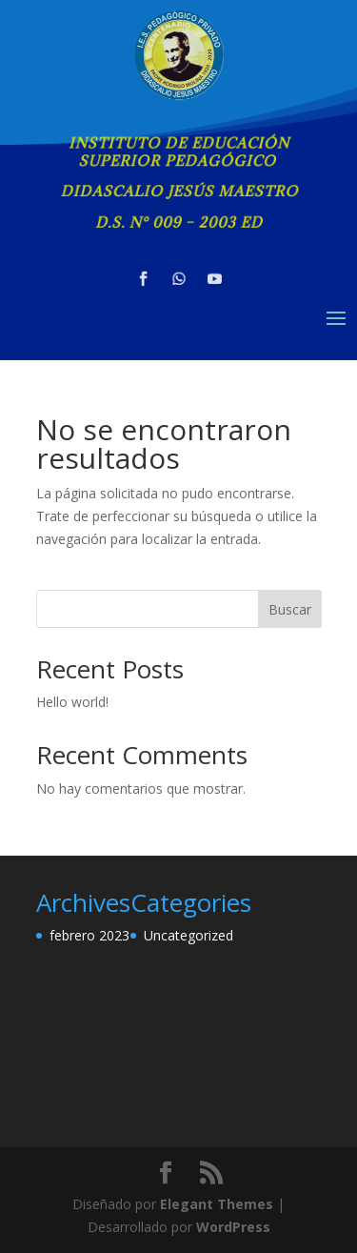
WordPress (233, 1227)
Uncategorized (188, 935)
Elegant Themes (216, 1204)
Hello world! (72, 702)
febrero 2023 (89, 935)
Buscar (289, 609)
